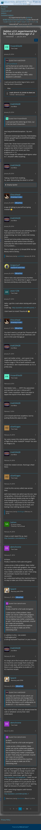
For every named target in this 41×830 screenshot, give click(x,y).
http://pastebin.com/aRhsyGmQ (23, 308)
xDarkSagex (20, 511)
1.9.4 (23, 22)
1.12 (35, 22)
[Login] (33, 2)
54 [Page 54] (27, 809)
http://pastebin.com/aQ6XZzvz (14, 538)
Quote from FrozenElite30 (18, 119)
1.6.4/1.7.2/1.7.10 (9, 22)
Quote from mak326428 (17, 60)
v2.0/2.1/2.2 (7, 20)
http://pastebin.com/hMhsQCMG (15, 794)
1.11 (31, 22)
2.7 (24, 20)
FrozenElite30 (12, 64)
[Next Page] (31, 808)
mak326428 (20, 256)
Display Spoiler (12, 185)
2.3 (13, 20)
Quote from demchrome (17, 603)
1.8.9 (18, 22)
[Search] (28, 3)
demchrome (20, 798)
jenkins (28, 18)
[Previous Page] (10, 808)
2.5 (17, 20)
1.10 (27, 22)
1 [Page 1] (13, 809)
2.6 (20, 20)
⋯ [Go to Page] (16, 809)
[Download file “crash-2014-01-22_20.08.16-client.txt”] (20, 94)
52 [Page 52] (20, 809)
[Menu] (38, 3)
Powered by (20, 827)
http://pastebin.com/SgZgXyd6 (14, 777)
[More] (35, 54)
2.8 (27, 20)
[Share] (36, 40)
